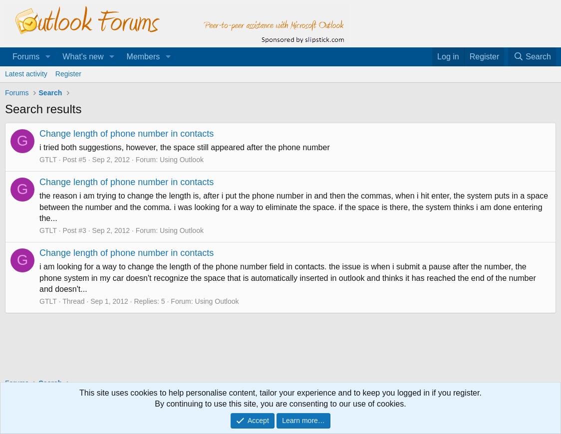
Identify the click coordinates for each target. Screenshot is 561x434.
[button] (47, 56)
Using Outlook (182, 160)
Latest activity (26, 74)
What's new (82, 56)
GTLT (48, 160)
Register (68, 74)
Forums (25, 56)
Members (143, 56)
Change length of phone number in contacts (126, 134)
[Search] (532, 56)
